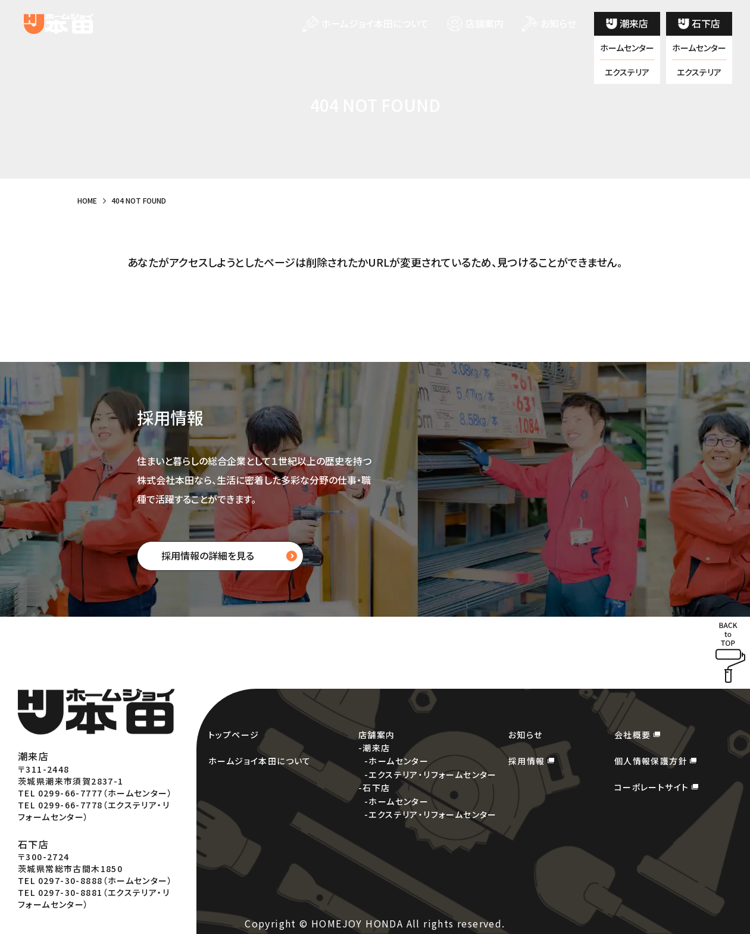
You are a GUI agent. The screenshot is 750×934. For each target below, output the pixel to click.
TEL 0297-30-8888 (60, 880)
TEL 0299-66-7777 (60, 793)
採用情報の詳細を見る (207, 555)
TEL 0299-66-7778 (60, 805)
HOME (87, 200)
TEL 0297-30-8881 (60, 892)
